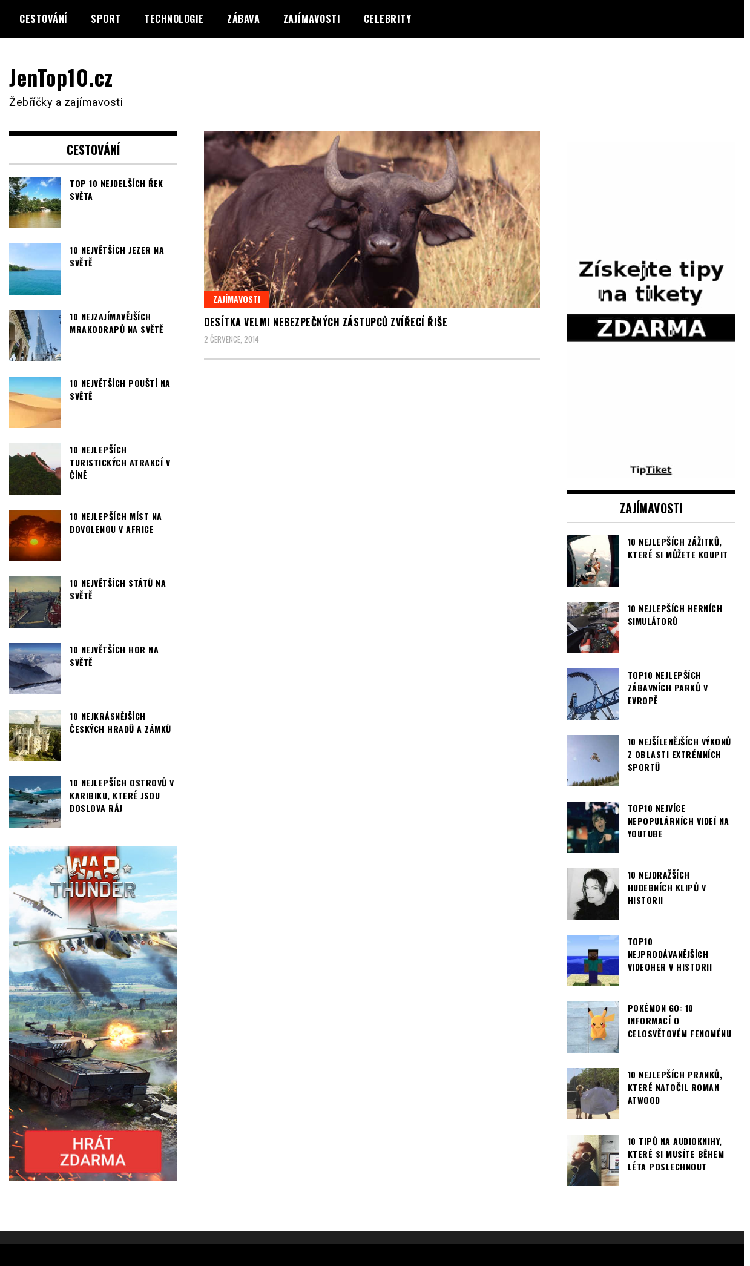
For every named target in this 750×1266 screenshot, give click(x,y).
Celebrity (388, 19)
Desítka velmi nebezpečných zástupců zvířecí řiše (325, 322)
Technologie (174, 19)
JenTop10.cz (61, 77)
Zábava (243, 19)
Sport (106, 19)
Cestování (43, 19)
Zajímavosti (312, 19)
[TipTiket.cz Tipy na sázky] (651, 469)
